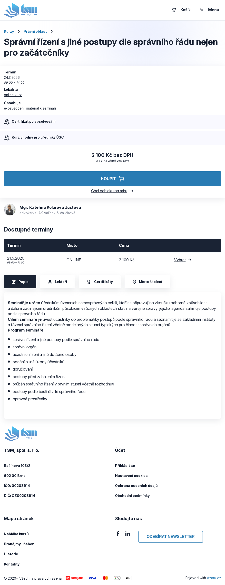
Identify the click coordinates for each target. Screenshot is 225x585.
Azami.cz (214, 578)
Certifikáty (100, 282)
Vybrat (183, 259)
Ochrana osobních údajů (136, 486)
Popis (20, 282)
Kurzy (9, 31)
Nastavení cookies (131, 476)
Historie (11, 554)
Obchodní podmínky (132, 496)
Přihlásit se (125, 466)
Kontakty (12, 564)
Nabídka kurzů (16, 534)
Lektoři (57, 282)
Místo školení (147, 282)
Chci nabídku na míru (112, 190)
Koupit (112, 179)
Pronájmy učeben (19, 544)
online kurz (13, 95)
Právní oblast (35, 31)
